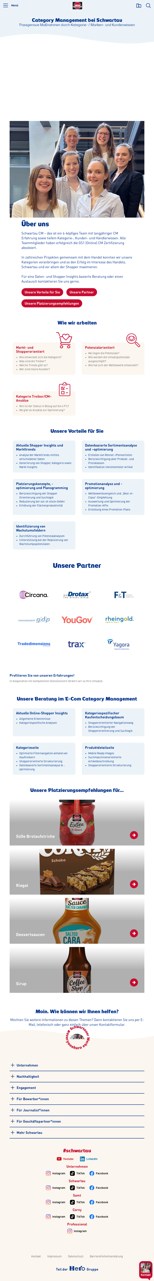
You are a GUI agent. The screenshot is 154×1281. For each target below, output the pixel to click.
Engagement (23, 1087)
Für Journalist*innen (30, 1110)
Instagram (58, 1173)
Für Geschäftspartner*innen (35, 1121)
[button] (10, 5)
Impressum (54, 1256)
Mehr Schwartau (26, 1132)
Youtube (68, 1159)
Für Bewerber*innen (29, 1098)
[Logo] (77, 6)
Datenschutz (75, 1256)
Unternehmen (24, 1065)
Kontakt (36, 1256)
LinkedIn (91, 1159)
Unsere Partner (82, 292)
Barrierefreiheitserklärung (106, 1256)
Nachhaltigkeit (24, 1076)
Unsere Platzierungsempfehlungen (52, 303)
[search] (148, 5)
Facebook (102, 1173)
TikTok (80, 1173)
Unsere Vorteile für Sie (42, 292)
